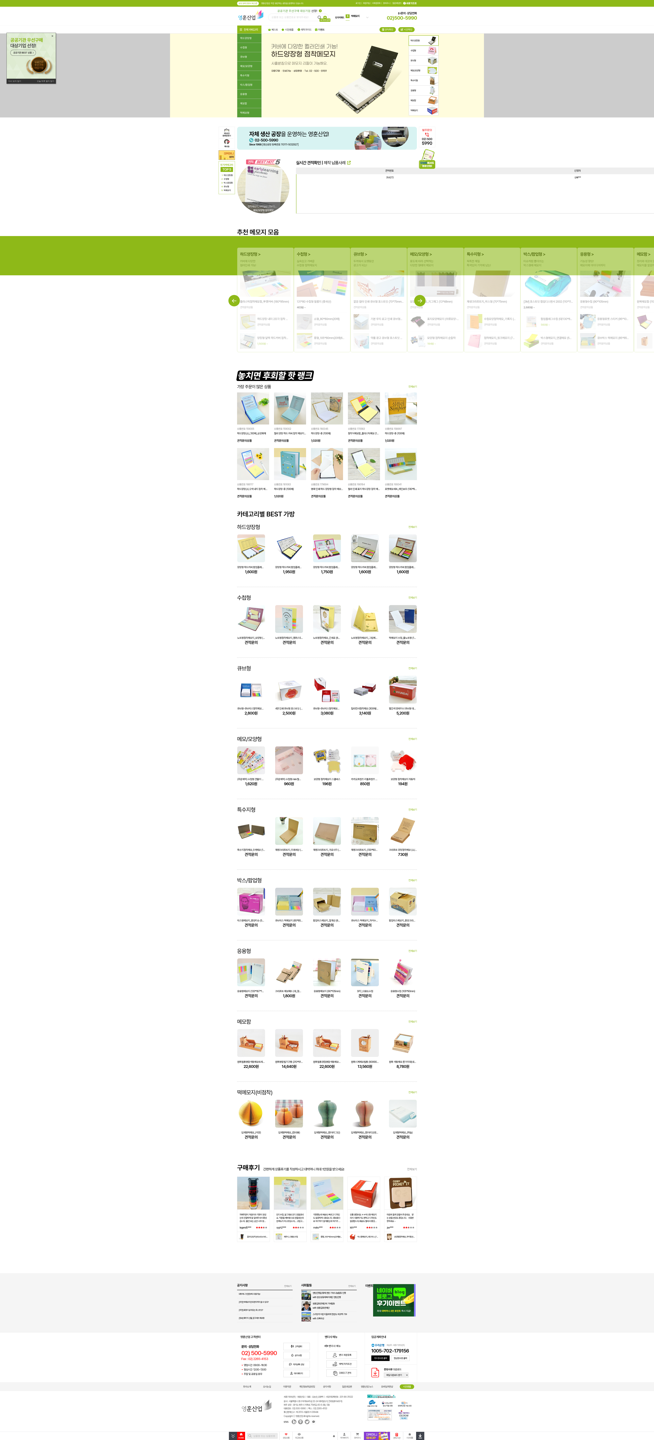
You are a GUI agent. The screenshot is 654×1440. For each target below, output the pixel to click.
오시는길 (267, 1386)
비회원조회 (376, 3)
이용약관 (287, 1386)
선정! (299, 11)
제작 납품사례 (337, 162)
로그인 (358, 3)
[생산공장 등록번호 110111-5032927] (274, 144)
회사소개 (247, 1386)
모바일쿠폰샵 (387, 1386)
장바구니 (386, 3)
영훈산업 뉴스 (367, 1386)
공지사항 (327, 1386)
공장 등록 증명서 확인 (248, 3)
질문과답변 (396, 3)
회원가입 (366, 3)
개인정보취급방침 (307, 1386)
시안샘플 (407, 1386)
